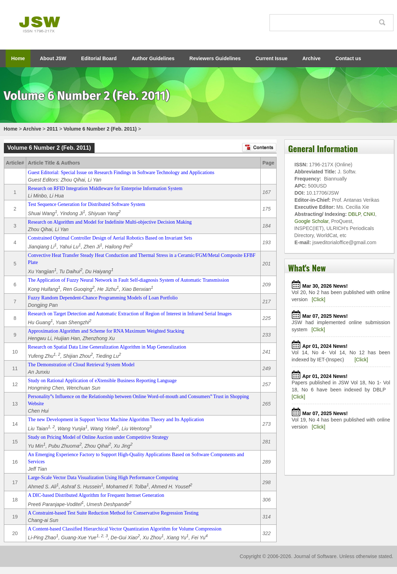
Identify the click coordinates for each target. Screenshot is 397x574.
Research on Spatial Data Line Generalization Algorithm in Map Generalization (107, 347)
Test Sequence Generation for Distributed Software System (86, 204)
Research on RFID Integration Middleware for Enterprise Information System (105, 188)
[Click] (318, 299)
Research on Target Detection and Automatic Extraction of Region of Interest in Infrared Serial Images (130, 313)
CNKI (369, 214)
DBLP (354, 214)
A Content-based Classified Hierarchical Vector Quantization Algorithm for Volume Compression (124, 529)
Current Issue (272, 58)
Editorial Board (99, 58)
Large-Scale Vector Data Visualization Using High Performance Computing (103, 477)
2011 (52, 129)
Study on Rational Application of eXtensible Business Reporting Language (102, 380)
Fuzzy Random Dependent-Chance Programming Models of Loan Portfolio (103, 297)
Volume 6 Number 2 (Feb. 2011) (100, 129)
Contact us (348, 58)
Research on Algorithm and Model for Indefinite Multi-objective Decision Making (110, 222)
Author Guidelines (152, 58)
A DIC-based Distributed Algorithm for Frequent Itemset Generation (96, 495)
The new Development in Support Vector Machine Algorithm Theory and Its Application (116, 419)
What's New (307, 267)
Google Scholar (312, 221)
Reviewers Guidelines (215, 58)
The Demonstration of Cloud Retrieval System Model (81, 364)
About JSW (53, 58)
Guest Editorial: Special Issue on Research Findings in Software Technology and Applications (121, 172)
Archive (311, 58)
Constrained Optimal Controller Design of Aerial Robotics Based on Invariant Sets (110, 238)
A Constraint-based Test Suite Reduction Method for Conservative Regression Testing (113, 513)
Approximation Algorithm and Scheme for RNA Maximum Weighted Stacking (106, 331)
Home (18, 58)
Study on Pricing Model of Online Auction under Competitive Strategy (98, 437)
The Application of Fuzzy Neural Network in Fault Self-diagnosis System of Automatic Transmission (128, 280)
